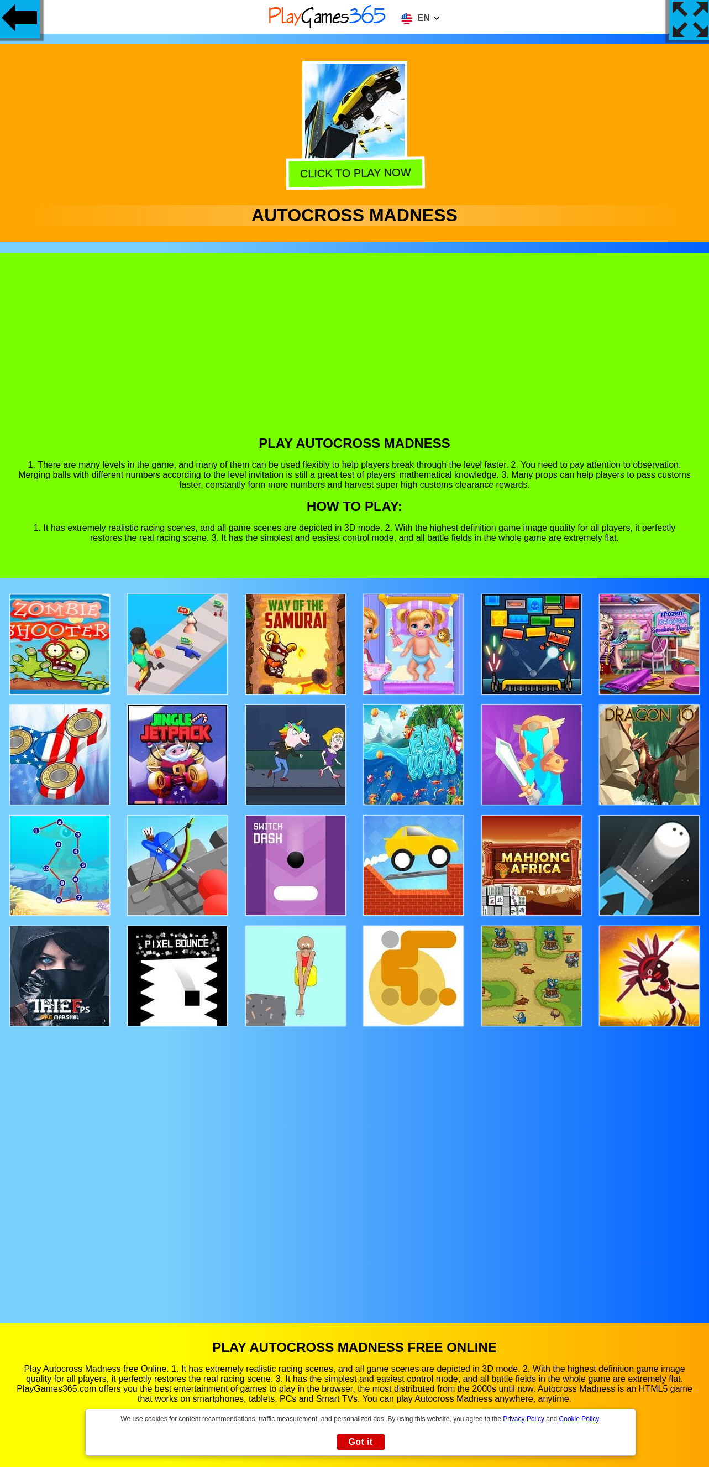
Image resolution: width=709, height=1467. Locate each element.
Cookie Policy (579, 1419)
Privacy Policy (523, 1419)
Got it (360, 1442)
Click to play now (355, 172)
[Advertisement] (354, 352)
